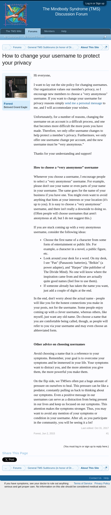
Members (49, 31)
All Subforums (11, 37)
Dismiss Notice (105, 57)
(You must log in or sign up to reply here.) (86, 469)
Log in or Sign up (95, 3)
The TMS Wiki (13, 31)
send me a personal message (83, 126)
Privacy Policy (102, 507)
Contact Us (95, 501)
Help (64, 31)
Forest (8, 127)
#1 (107, 456)
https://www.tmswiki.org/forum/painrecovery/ (43, 68)
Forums (32, 31)
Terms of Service (83, 507)
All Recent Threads (34, 37)
